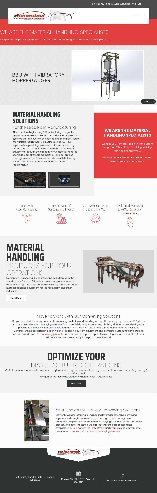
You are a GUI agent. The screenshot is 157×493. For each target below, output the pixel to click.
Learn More (27, 205)
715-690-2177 (76, 479)
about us (74, 431)
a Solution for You (95, 209)
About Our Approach (27, 209)
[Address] (116, 4)
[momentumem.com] (44, 15)
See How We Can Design (96, 205)
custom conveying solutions (104, 431)
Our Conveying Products (61, 209)
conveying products (52, 334)
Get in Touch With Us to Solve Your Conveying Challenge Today (130, 209)
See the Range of (61, 205)
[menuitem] (129, 16)
